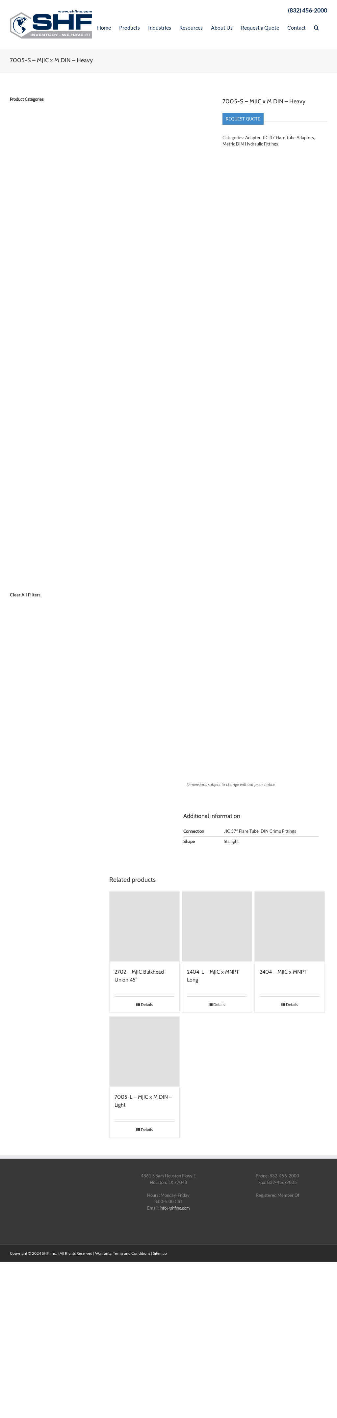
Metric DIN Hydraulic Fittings (250, 143)
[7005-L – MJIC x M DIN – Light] (144, 1052)
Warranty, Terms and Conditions (122, 1253)
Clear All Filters (25, 594)
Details (147, 1004)
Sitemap (160, 1253)
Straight (231, 841)
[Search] (316, 27)
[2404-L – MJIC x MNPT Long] (217, 926)
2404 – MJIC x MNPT (283, 972)
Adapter (252, 137)
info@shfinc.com (175, 1208)
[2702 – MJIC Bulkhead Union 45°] (144, 926)
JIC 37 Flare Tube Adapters (288, 137)
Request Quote (243, 118)
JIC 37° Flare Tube (241, 831)
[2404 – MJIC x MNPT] (289, 926)
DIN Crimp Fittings (278, 831)
